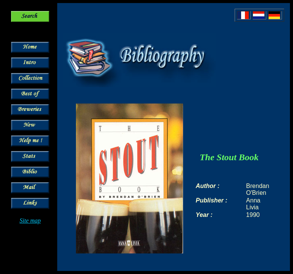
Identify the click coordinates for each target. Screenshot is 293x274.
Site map (30, 220)
